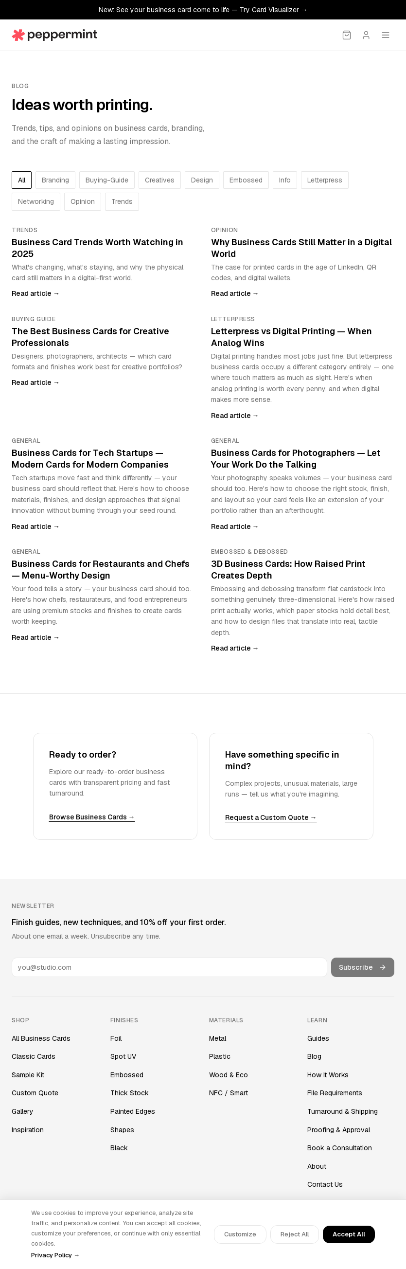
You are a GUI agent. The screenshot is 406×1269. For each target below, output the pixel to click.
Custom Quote (35, 1092)
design (202, 180)
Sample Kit (28, 1074)
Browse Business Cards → (92, 817)
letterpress (324, 180)
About (316, 1166)
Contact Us (325, 1184)
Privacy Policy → (55, 1255)
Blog (314, 1056)
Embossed (126, 1074)
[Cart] (346, 35)
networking (36, 201)
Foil (116, 1038)
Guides (318, 1038)
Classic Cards (33, 1056)
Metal (217, 1038)
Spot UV (123, 1056)
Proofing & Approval (338, 1129)
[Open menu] (385, 35)
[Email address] (169, 967)
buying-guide (107, 180)
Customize (240, 1234)
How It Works (328, 1074)
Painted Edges (132, 1111)
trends (122, 201)
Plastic (219, 1056)
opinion (83, 201)
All (21, 180)
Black (119, 1147)
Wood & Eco (228, 1074)
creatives (160, 180)
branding (55, 180)
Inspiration (28, 1129)
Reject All (295, 1234)
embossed (246, 180)
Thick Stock (129, 1092)
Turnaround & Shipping (342, 1111)
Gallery (23, 1111)
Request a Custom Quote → (271, 817)
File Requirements (334, 1092)
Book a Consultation (339, 1147)
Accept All (349, 1234)
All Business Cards (41, 1038)
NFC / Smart (228, 1092)
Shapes (122, 1129)
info (285, 180)
